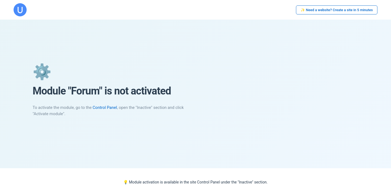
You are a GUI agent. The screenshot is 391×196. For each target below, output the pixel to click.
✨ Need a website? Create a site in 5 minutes (337, 10)
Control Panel (105, 107)
